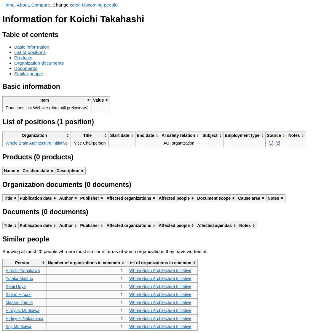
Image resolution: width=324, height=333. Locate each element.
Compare (40, 4)
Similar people (28, 73)
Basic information (31, 46)
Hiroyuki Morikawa (22, 310)
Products (23, 57)
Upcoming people (100, 4)
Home (8, 4)
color (75, 4)
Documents (25, 68)
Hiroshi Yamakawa (23, 270)
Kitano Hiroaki (18, 294)
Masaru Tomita (19, 302)
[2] (278, 143)
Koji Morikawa (18, 326)
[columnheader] (47, 100)
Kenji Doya (16, 286)
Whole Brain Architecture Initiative (37, 143)
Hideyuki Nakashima (25, 318)
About (23, 4)
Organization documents (39, 62)
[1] (271, 143)
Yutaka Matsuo (19, 278)
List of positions (30, 52)
